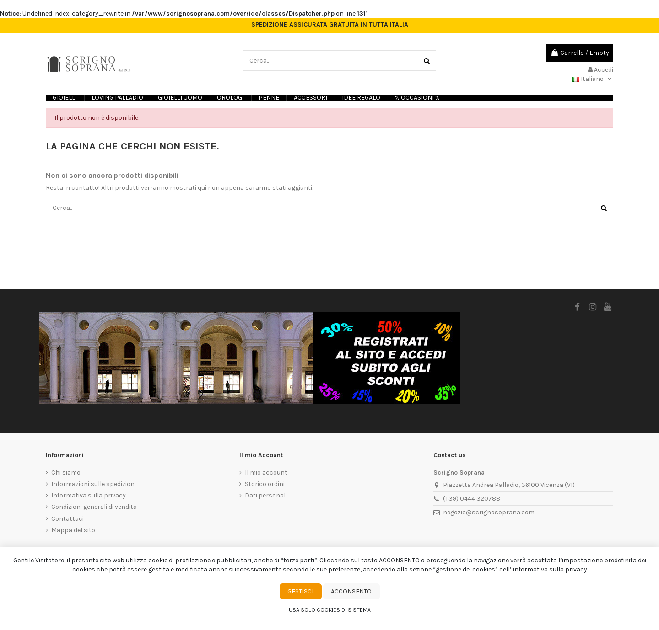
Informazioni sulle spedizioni (93, 484)
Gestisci (300, 591)
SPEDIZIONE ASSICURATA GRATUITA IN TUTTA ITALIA (329, 24)
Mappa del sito (73, 530)
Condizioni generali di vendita (94, 507)
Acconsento (351, 591)
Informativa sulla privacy (88, 495)
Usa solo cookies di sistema (330, 610)
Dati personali (266, 495)
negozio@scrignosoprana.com (489, 512)
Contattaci (67, 519)
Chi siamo (66, 472)
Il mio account (266, 472)
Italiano (592, 79)
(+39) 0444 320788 (471, 498)
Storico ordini (265, 484)
